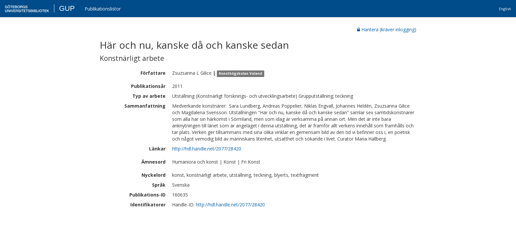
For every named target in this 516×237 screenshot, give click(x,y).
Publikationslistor (103, 9)
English (505, 8)
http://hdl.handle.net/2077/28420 (206, 148)
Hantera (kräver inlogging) (386, 29)
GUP (67, 8)
